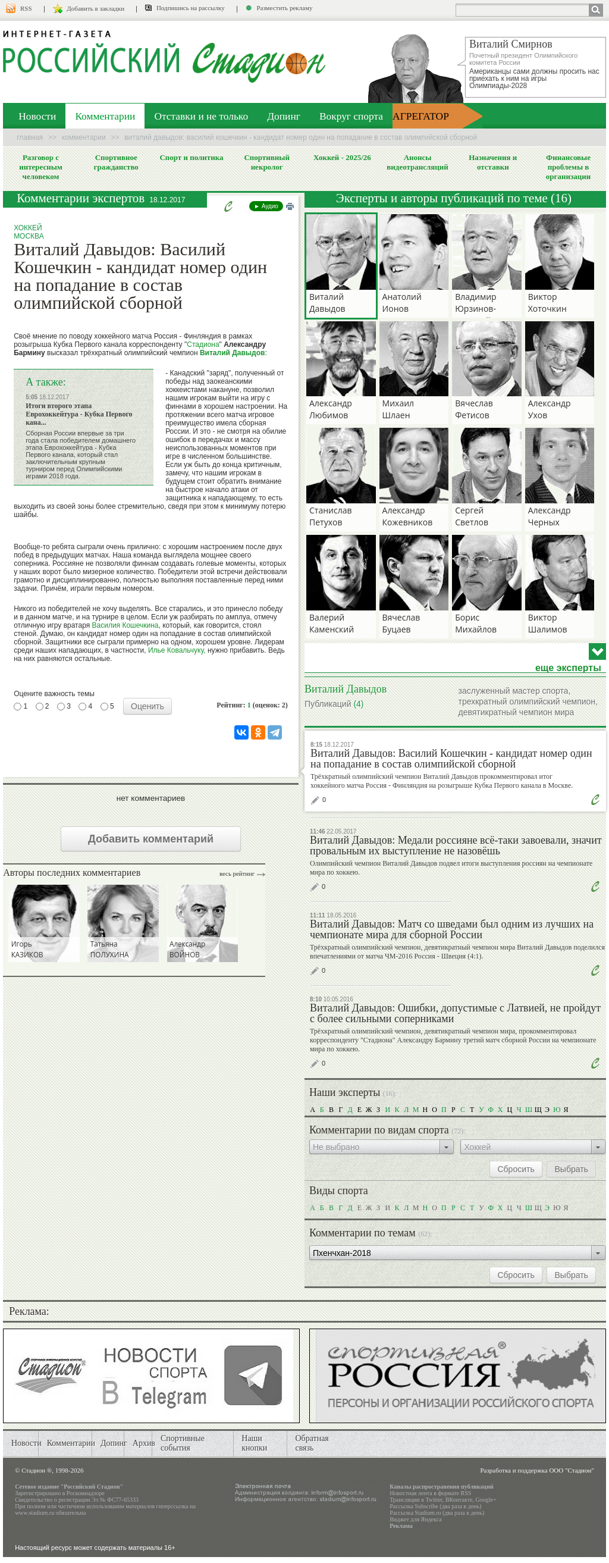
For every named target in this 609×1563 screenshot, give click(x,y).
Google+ (485, 1499)
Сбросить (515, 1169)
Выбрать (571, 1169)
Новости (37, 116)
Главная (30, 137)
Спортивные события (183, 1443)
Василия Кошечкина (125, 625)
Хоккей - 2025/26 (342, 157)
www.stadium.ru (34, 1512)
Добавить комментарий (151, 839)
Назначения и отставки (493, 162)
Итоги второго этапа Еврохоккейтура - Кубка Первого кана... (79, 414)
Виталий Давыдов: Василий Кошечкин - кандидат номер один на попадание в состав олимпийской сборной (451, 758)
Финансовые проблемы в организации (568, 167)
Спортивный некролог (266, 162)
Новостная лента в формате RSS (430, 1493)
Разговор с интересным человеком (40, 167)
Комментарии (105, 116)
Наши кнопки (254, 1443)
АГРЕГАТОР (421, 116)
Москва (29, 236)
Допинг (283, 116)
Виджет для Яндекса (416, 1519)
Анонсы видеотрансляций (417, 162)
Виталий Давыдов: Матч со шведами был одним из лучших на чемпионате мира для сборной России (452, 929)
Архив (144, 1443)
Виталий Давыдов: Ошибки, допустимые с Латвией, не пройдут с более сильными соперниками (455, 1013)
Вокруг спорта (351, 116)
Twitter (433, 1499)
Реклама (401, 1526)
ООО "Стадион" (571, 1470)
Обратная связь (311, 1443)
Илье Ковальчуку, (177, 650)
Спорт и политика (191, 157)
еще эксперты (568, 668)
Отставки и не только (201, 116)
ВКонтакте (459, 1499)
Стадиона (203, 344)
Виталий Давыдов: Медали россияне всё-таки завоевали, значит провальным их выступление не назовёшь (456, 845)
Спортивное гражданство (116, 162)
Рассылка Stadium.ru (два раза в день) (437, 1512)
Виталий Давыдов (232, 353)
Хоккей (28, 228)
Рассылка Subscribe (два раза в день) (435, 1506)
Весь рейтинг (237, 873)
